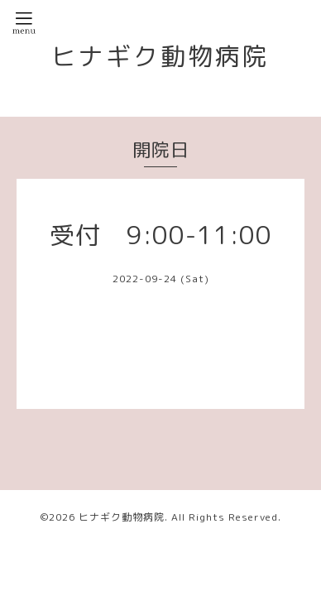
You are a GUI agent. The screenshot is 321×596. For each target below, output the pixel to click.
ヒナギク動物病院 (160, 56)
